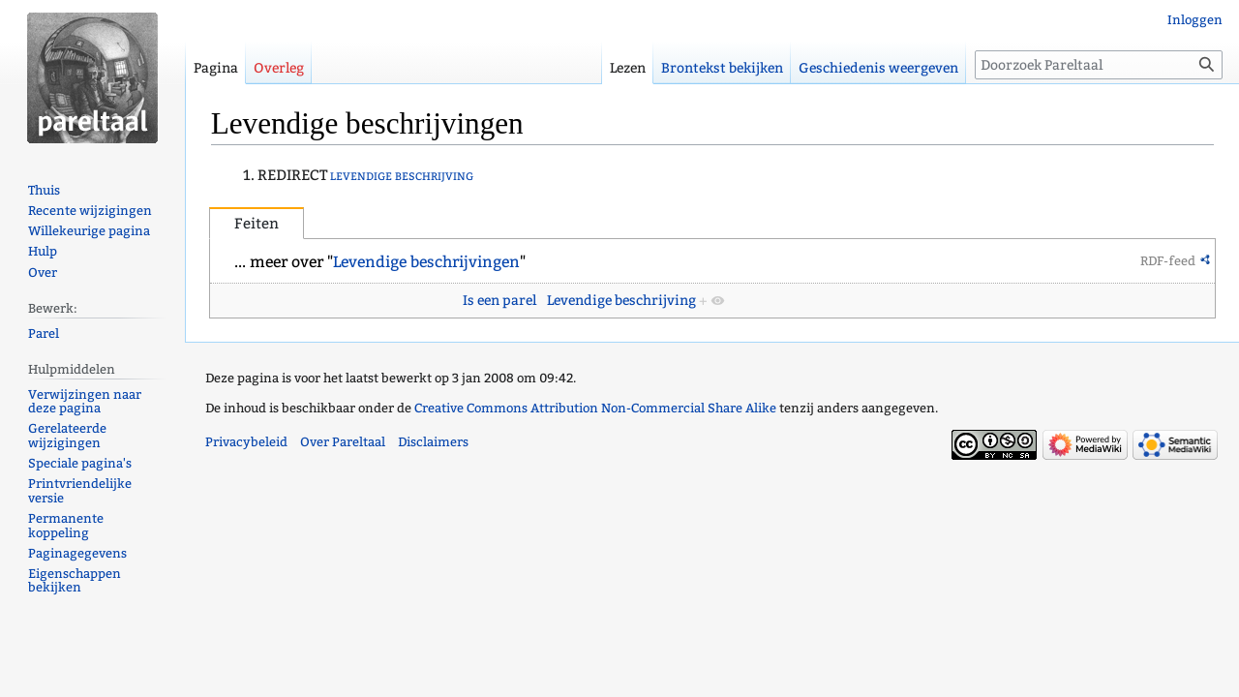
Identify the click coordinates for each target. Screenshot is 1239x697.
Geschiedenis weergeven (878, 68)
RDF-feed (1167, 261)
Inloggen (1195, 20)
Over (42, 272)
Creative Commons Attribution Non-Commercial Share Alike (595, 408)
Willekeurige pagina (89, 231)
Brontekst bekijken (722, 68)
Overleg (279, 68)
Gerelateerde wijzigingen (67, 435)
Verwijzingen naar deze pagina (84, 401)
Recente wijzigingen (90, 210)
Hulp (42, 251)
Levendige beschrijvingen (426, 262)
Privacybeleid (246, 442)
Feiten (256, 223)
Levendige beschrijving (621, 300)
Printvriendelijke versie (80, 490)
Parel (43, 333)
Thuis (44, 190)
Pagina (216, 68)
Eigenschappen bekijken (74, 580)
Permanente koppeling (66, 525)
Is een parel (499, 300)
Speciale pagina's (80, 463)
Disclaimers (433, 442)
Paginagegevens (77, 553)
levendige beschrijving (401, 175)
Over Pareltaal (342, 442)
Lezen (628, 68)
